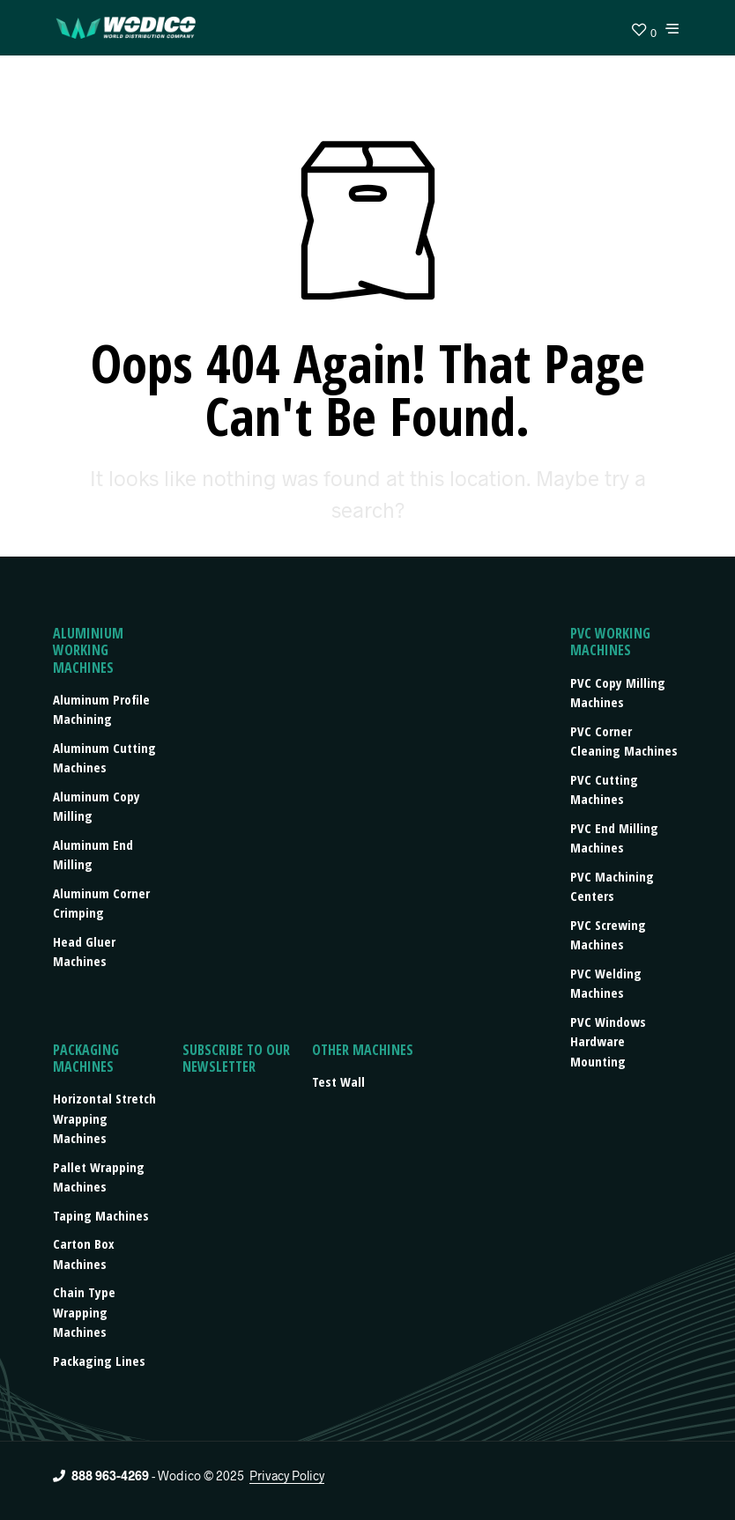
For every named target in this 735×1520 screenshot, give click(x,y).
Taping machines (101, 1215)
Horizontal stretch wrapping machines (104, 1118)
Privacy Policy (286, 1476)
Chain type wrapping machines (84, 1311)
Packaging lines (99, 1360)
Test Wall (338, 1081)
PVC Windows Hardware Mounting (608, 1041)
